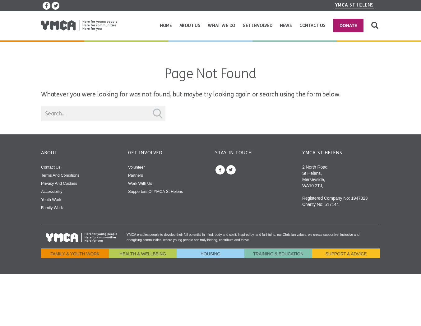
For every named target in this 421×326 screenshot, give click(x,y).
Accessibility (51, 191)
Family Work (52, 207)
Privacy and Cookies (59, 183)
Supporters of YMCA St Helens (155, 191)
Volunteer (136, 167)
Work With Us (140, 183)
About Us (190, 25)
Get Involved (257, 25)
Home (166, 25)
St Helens (354, 5)
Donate (348, 25)
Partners (135, 175)
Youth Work (51, 199)
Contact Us (312, 25)
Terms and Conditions (60, 175)
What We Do (221, 25)
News (286, 25)
